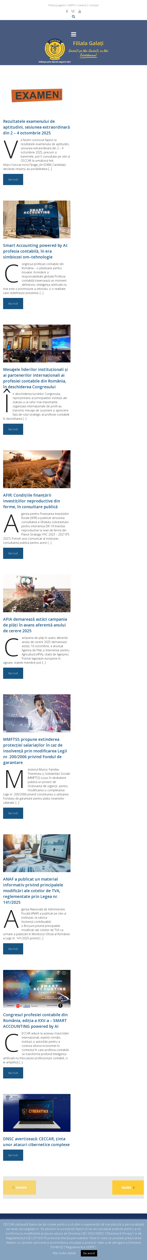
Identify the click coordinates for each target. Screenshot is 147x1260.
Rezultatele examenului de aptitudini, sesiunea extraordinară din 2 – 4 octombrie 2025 (36, 127)
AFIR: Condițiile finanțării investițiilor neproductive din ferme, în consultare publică (31, 501)
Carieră (81, 5)
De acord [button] (89, 1253)
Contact (94, 5)
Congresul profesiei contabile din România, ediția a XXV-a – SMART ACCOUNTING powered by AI (35, 1020)
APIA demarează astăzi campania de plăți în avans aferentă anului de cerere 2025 (35, 625)
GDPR (71, 5)
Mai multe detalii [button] (64, 1253)
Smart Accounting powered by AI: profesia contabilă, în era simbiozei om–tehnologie (35, 251)
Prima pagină (56, 5)
